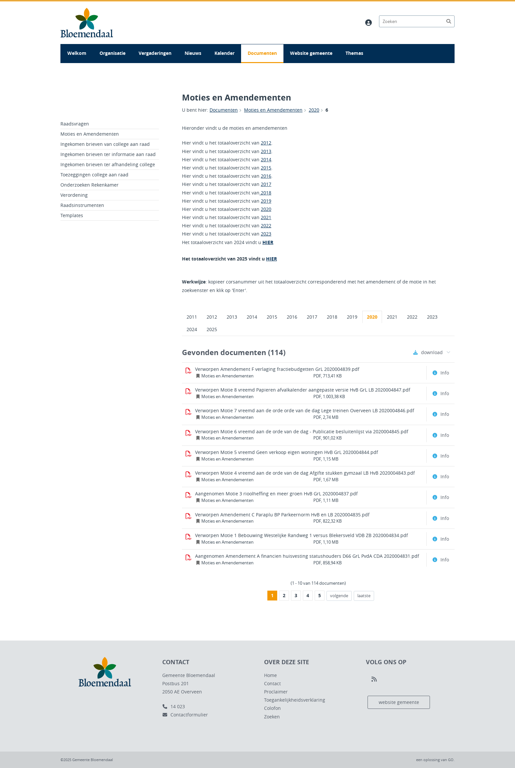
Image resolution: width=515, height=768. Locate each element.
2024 (192, 329)
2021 (266, 217)
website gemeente (399, 702)
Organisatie (112, 53)
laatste (362, 596)
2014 (266, 159)
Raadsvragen (74, 124)
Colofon (272, 708)
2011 (192, 317)
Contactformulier (185, 715)
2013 (266, 151)
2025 (212, 329)
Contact (272, 683)
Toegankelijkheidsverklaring (294, 700)
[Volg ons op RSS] (374, 679)
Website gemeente (311, 53)
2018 (265, 193)
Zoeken (272, 716)
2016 (266, 176)
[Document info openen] (441, 372)
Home (270, 675)
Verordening (74, 195)
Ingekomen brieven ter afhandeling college (107, 164)
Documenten (262, 53)
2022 (266, 225)
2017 (266, 184)
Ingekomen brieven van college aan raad (105, 144)
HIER (267, 242)
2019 (266, 201)
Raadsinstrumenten (82, 205)
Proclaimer (276, 692)
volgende (337, 596)
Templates (71, 215)
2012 (266, 143)
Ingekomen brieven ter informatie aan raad (108, 154)
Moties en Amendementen (273, 110)
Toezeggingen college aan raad (94, 174)
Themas (354, 53)
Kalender (224, 53)
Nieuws (193, 53)
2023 (266, 234)
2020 (314, 110)
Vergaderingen (155, 53)
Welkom (76, 53)
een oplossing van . (435, 759)
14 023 (173, 706)
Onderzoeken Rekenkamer (89, 185)
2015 (266, 168)
